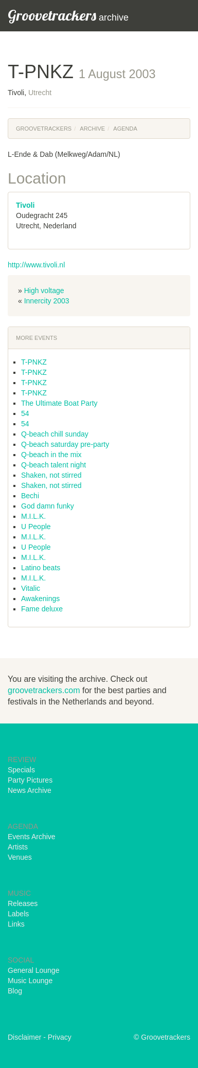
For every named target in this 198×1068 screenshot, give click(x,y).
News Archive (29, 790)
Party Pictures (30, 780)
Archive (92, 128)
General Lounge (33, 970)
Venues (20, 857)
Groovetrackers (43, 128)
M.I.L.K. (33, 516)
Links (16, 924)
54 (25, 413)
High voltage (44, 290)
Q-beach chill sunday (54, 434)
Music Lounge (30, 980)
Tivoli (25, 205)
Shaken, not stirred (51, 475)
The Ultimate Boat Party (59, 403)
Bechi (30, 496)
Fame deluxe (42, 609)
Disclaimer (24, 1037)
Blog (15, 991)
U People (36, 526)
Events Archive (32, 836)
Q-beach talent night (53, 465)
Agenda (125, 128)
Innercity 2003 (46, 301)
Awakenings (40, 598)
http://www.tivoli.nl (36, 265)
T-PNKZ (34, 362)
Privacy (59, 1037)
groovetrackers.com (44, 690)
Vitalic (30, 588)
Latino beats (40, 568)
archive (68, 15)
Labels (18, 914)
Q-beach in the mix (51, 454)
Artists (18, 847)
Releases (23, 903)
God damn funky (47, 506)
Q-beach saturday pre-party (65, 444)
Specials (21, 770)
